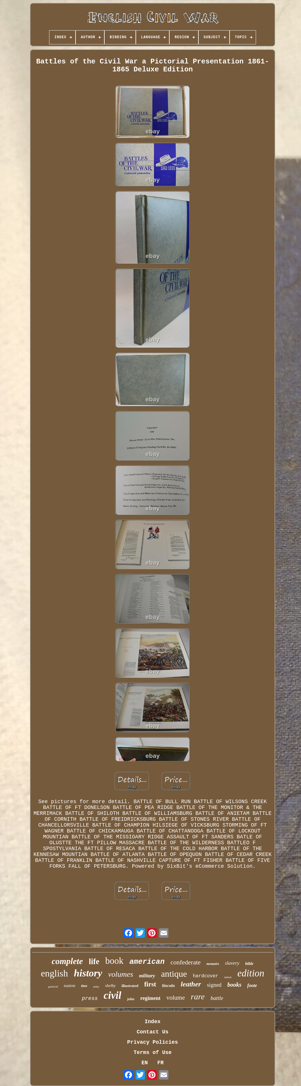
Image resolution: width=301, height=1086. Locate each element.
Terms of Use (152, 1052)
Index (152, 1022)
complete (67, 961)
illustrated (129, 985)
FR (160, 1063)
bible (249, 963)
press (90, 998)
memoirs (213, 964)
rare (198, 996)
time (84, 986)
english (54, 973)
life (94, 961)
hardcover (205, 976)
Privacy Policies (152, 1042)
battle (216, 998)
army (96, 986)
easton (69, 985)
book (114, 961)
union (227, 977)
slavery (232, 963)
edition (250, 973)
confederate (185, 962)
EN (144, 1063)
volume (175, 997)
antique (174, 973)
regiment (150, 998)
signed (214, 985)
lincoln (168, 985)
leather (191, 984)
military (147, 975)
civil (112, 995)
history (88, 973)
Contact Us (152, 1032)
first (150, 984)
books (235, 984)
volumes (120, 974)
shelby (110, 985)
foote (252, 985)
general (53, 986)
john (131, 999)
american (147, 962)
